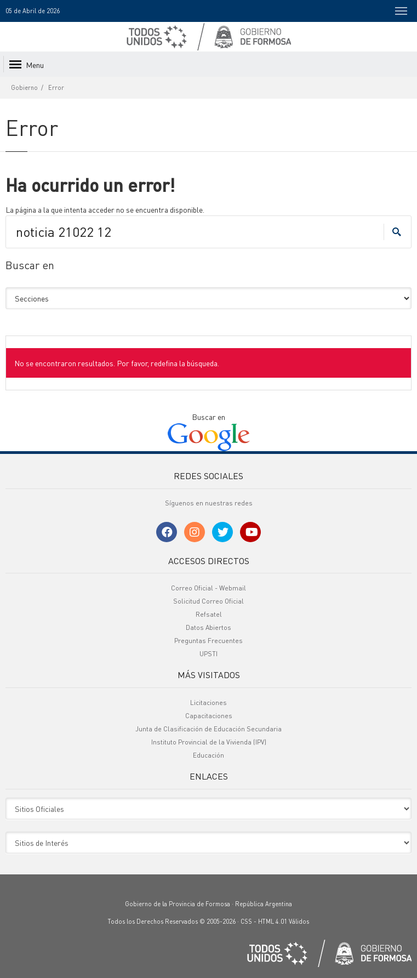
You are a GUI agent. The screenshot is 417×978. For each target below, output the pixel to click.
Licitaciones (208, 702)
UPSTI (208, 654)
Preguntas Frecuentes (208, 640)
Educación (208, 755)
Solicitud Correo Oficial (208, 601)
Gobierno (24, 88)
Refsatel (209, 614)
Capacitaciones (208, 716)
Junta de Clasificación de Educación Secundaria (208, 729)
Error (56, 88)
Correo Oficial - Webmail (208, 588)
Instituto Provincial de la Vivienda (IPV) (208, 742)
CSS (246, 921)
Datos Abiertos (208, 627)
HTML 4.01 (272, 921)
